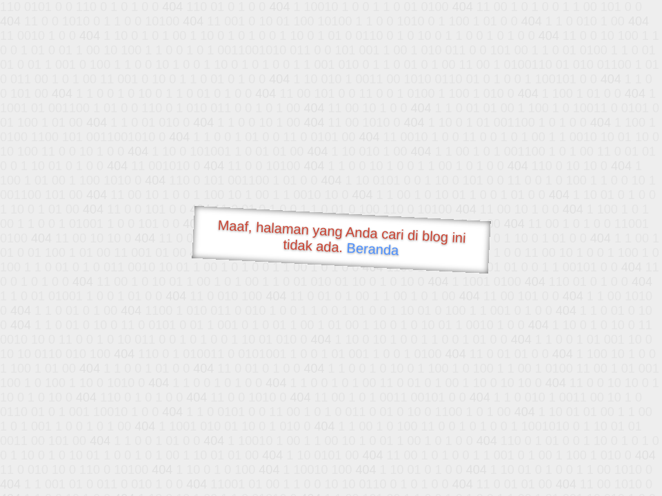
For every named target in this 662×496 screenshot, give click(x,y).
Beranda (372, 249)
